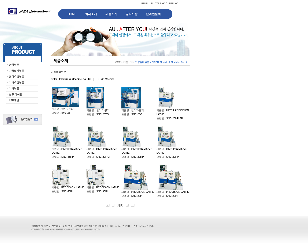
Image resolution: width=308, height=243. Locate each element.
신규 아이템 (15, 94)
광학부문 (14, 64)
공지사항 (132, 14)
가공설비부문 (16, 70)
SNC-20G (136, 114)
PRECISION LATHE (72, 187)
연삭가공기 (137, 110)
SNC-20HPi (172, 156)
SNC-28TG (102, 114)
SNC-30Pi (101, 191)
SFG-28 (65, 112)
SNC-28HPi (137, 156)
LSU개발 (14, 100)
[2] (121, 205)
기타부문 (14, 88)
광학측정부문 (16, 76)
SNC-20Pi (171, 195)
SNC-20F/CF (103, 156)
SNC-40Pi (67, 191)
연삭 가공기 (68, 108)
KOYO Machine (105, 79)
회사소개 (91, 14)
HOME (72, 14)
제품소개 (111, 14)
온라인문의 (153, 14)
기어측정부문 (16, 82)
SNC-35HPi (67, 156)
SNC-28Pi (136, 195)
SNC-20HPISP (174, 118)
